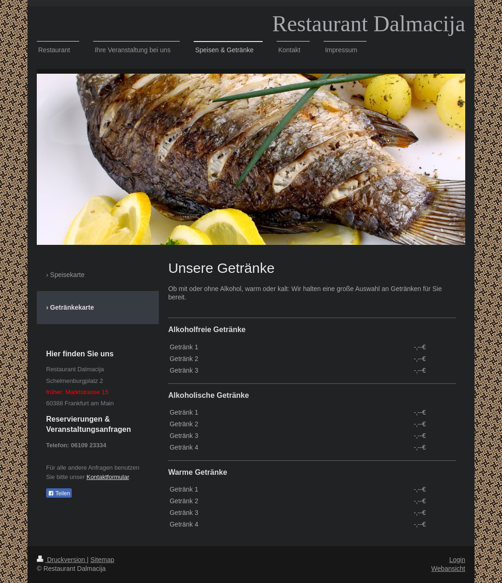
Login (457, 559)
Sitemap (102, 559)
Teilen (59, 493)
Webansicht (448, 568)
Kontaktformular (108, 476)
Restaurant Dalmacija (369, 23)
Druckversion (62, 559)
